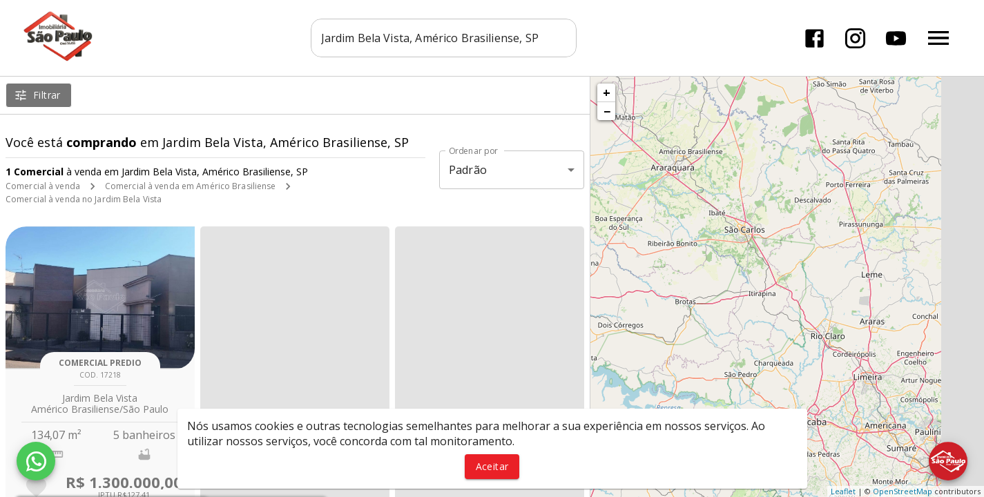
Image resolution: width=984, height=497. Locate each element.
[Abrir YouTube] (896, 38)
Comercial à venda (43, 186)
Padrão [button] (468, 169)
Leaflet (843, 491)
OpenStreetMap (902, 491)
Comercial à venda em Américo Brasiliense (190, 186)
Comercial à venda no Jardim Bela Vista (84, 199)
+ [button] (606, 92)
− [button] (607, 111)
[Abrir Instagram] (855, 38)
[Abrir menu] (938, 38)
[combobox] (444, 38)
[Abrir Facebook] (814, 38)
